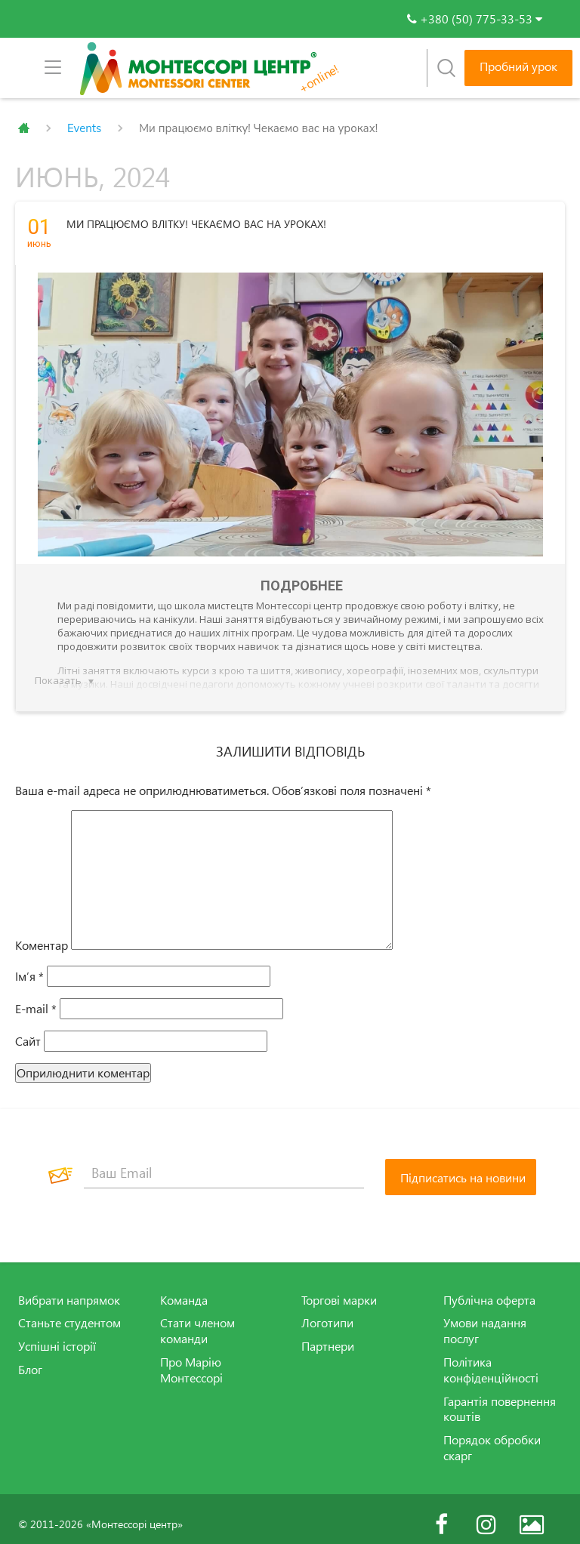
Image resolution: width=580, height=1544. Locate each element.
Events (84, 128)
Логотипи (327, 1312)
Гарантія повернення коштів (499, 1398)
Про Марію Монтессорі (191, 1359)
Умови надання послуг (484, 1320)
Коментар (41, 934)
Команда (184, 1289)
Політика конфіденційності (490, 1359)
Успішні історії (57, 1335)
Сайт (28, 1030)
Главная (23, 128)
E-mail (36, 998)
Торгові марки (339, 1289)
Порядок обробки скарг (492, 1437)
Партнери (327, 1335)
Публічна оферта (489, 1289)
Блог (30, 1359)
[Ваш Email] (224, 1163)
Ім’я (29, 965)
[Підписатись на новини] (460, 1166)
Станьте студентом (69, 1312)
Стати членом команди (197, 1320)
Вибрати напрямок (69, 1289)
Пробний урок (518, 66)
